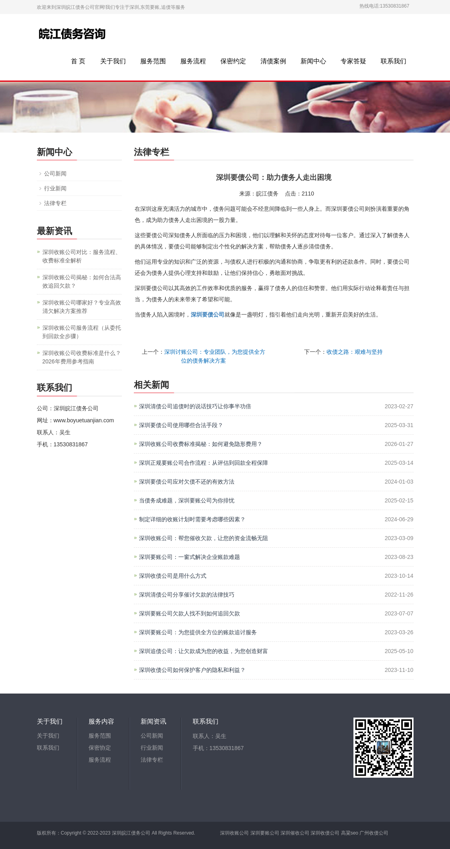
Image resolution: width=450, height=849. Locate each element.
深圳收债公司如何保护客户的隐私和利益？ (192, 670)
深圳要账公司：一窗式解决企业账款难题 (189, 557)
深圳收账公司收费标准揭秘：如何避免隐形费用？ (200, 444)
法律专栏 (55, 203)
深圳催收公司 (294, 833)
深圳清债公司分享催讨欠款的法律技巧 (186, 594)
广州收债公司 (373, 833)
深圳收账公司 (234, 833)
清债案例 (273, 61)
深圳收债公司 (325, 833)
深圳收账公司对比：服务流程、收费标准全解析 (81, 256)
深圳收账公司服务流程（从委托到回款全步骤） (81, 332)
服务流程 (193, 61)
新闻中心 (313, 61)
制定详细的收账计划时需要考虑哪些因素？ (192, 519)
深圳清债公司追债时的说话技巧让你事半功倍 (195, 406)
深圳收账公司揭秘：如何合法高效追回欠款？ (81, 281)
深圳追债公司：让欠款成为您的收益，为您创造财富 (203, 651)
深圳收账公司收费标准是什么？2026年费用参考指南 (81, 357)
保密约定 (233, 61)
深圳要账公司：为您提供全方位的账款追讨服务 (198, 632)
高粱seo (349, 833)
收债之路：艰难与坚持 (355, 352)
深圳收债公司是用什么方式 (172, 576)
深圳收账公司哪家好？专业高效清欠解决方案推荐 (81, 306)
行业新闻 (55, 188)
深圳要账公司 (264, 833)
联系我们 (393, 61)
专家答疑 (353, 61)
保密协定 (100, 748)
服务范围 (153, 61)
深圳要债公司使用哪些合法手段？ (181, 425)
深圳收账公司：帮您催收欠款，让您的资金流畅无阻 (203, 538)
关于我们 (113, 61)
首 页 (78, 61)
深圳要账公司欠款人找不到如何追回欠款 (189, 613)
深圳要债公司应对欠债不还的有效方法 (186, 481)
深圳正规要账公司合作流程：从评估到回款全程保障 (203, 463)
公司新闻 (55, 173)
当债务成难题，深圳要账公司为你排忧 (186, 500)
